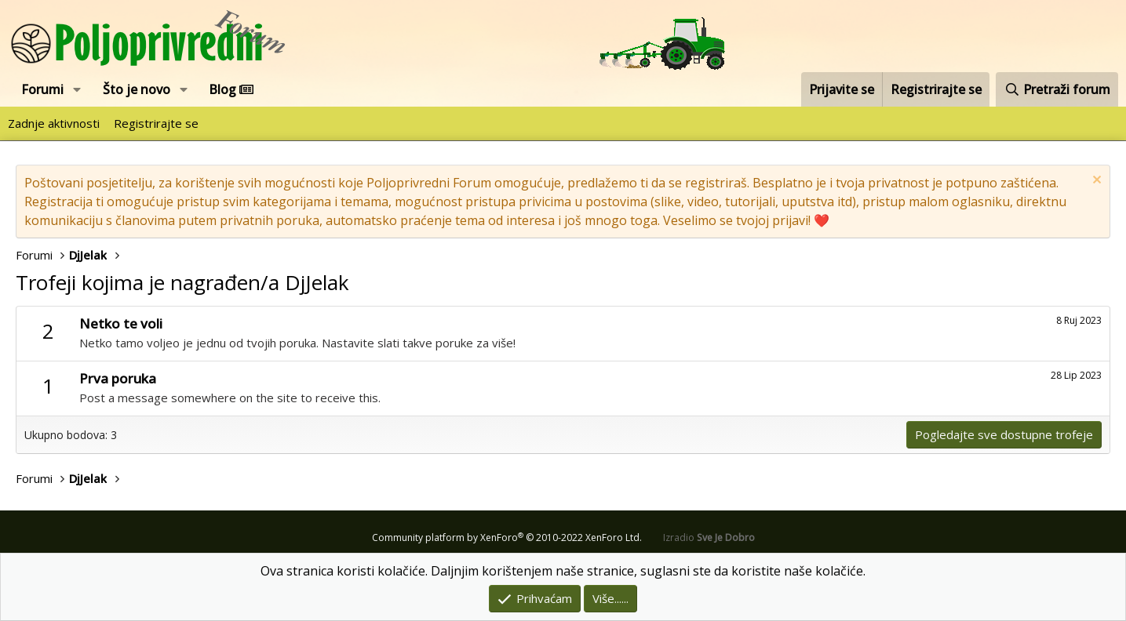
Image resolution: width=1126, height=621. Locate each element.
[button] (77, 89)
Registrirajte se (156, 123)
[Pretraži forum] (1057, 89)
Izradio (709, 537)
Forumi (42, 89)
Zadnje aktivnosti (54, 123)
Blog (231, 89)
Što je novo (136, 89)
